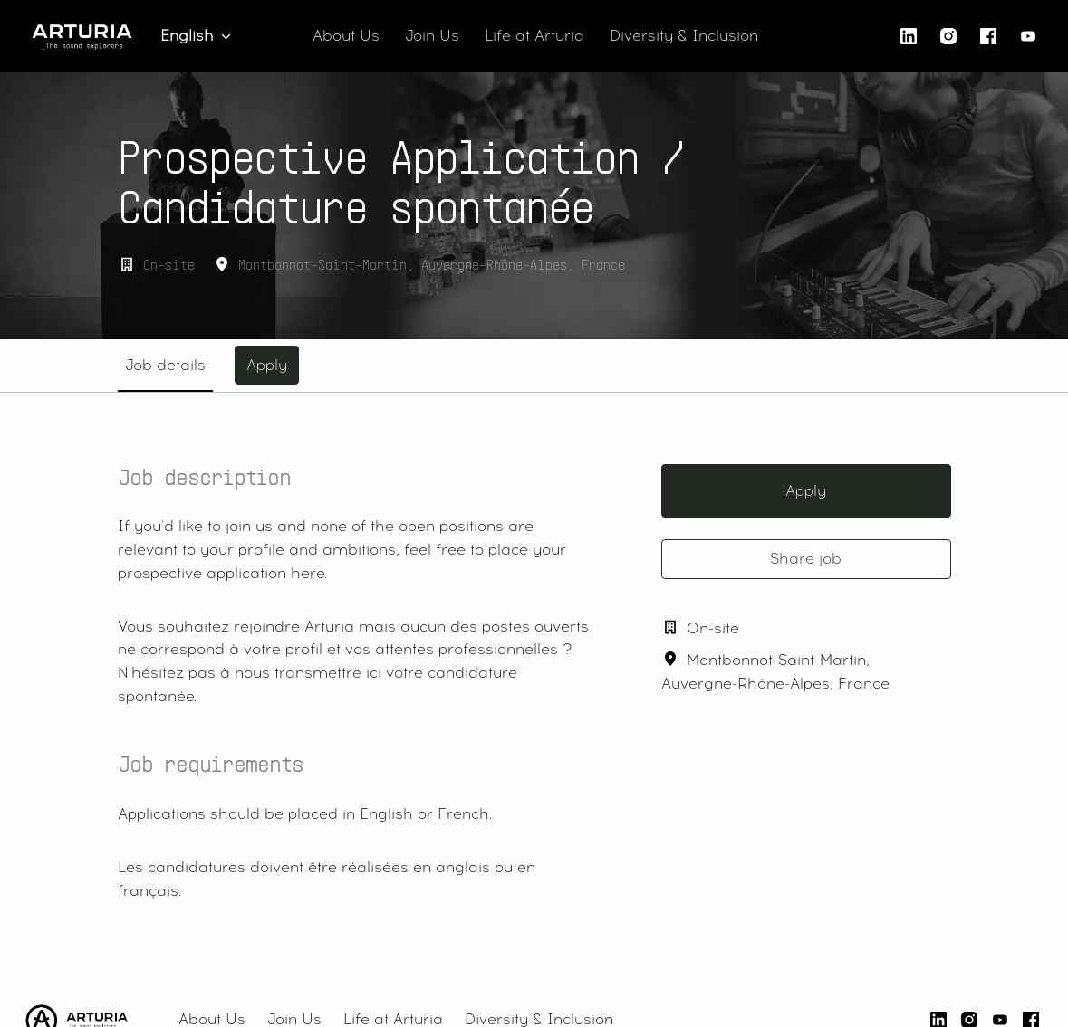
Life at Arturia (534, 35)
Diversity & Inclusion (684, 35)
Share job (806, 558)
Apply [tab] (266, 365)
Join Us (432, 35)
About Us (346, 35)
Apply (805, 490)
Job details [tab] (165, 365)
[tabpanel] (534, 697)
